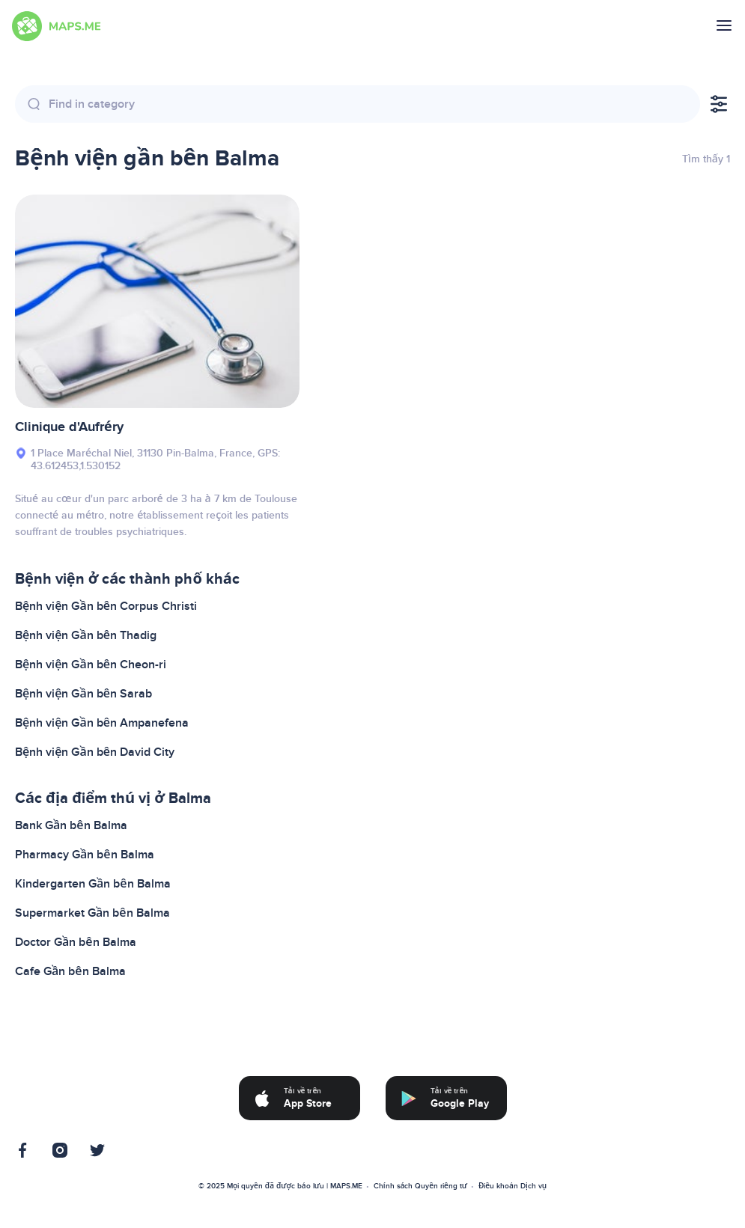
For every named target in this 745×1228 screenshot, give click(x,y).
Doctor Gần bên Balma (75, 942)
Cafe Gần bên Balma (70, 971)
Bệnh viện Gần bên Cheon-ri (90, 664)
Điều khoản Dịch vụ (512, 1186)
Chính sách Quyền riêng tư (420, 1186)
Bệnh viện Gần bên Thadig (85, 635)
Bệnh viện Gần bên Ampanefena (102, 722)
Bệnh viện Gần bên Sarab (83, 693)
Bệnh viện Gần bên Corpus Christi (106, 606)
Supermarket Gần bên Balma (92, 912)
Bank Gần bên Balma (71, 825)
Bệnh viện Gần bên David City (94, 752)
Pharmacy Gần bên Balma (84, 854)
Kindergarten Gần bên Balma (93, 883)
